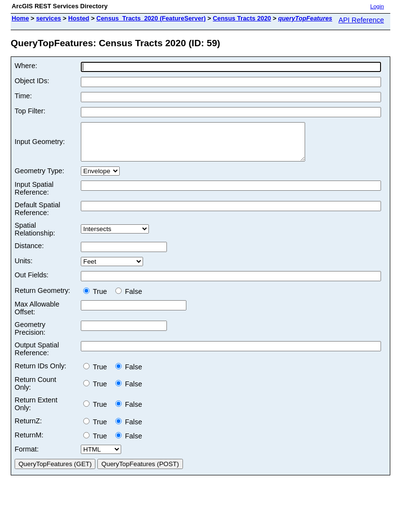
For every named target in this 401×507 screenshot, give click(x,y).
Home (20, 18)
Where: (26, 66)
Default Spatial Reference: (37, 216)
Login (377, 6)
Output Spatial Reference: (37, 356)
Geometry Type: (39, 178)
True (97, 299)
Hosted (78, 18)
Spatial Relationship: (35, 236)
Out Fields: (32, 282)
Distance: (29, 253)
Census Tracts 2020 (242, 18)
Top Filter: (30, 111)
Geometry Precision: (30, 336)
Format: (27, 456)
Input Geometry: (40, 145)
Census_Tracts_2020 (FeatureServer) (151, 18)
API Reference (361, 20)
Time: (23, 96)
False (128, 299)
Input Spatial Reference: (34, 195)
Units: (24, 268)
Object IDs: (32, 81)
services (48, 18)
